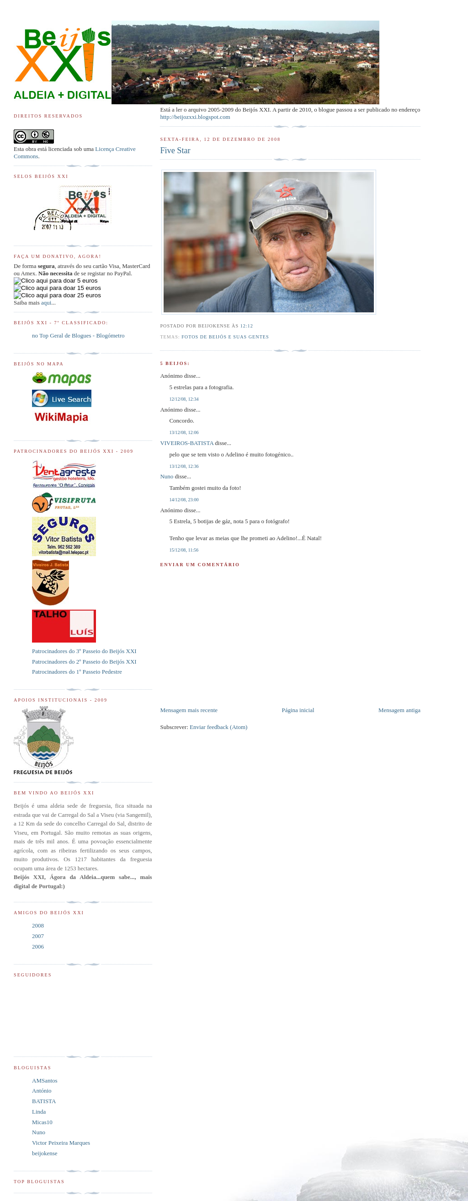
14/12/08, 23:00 (183, 499)
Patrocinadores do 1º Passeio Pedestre (77, 671)
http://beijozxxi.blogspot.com (195, 116)
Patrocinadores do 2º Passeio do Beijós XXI (84, 661)
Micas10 (42, 1122)
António (42, 1090)
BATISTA (44, 1101)
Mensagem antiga (399, 710)
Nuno (166, 476)
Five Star (175, 150)
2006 (38, 946)
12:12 (246, 325)
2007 (38, 936)
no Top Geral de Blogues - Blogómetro (78, 335)
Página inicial (298, 710)
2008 (38, 925)
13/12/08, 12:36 (183, 466)
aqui (46, 302)
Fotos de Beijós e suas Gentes (225, 336)
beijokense (45, 1153)
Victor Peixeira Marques (61, 1142)
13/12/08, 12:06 (183, 432)
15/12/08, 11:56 (183, 549)
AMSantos (45, 1080)
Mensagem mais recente (189, 710)
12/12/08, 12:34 (183, 399)
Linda (39, 1111)
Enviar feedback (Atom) (218, 727)
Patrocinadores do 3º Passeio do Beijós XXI (84, 651)
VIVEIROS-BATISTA (186, 443)
